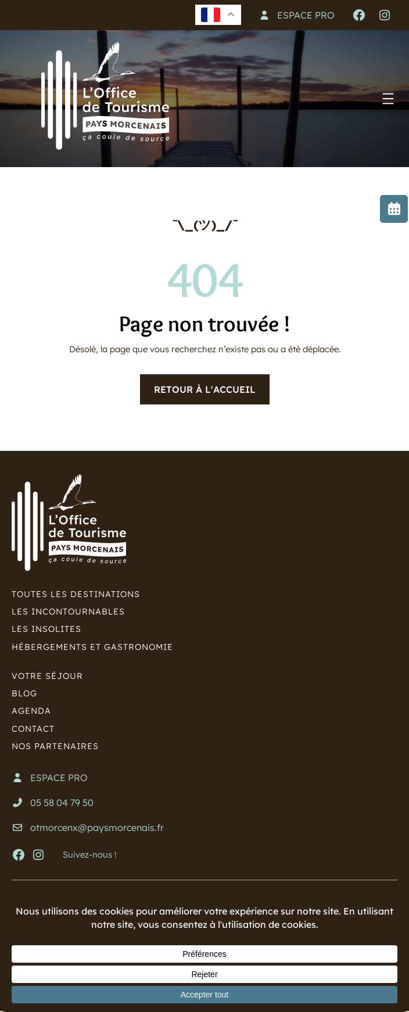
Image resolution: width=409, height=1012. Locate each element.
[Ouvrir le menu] (388, 98)
